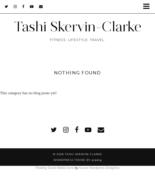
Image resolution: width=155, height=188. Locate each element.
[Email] (41, 6)
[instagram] (15, 6)
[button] (148, 7)
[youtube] (32, 6)
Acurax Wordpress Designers (99, 168)
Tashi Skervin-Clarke (77, 26)
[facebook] (23, 6)
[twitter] (6, 6)
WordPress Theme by (77, 160)
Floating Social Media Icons (54, 168)
